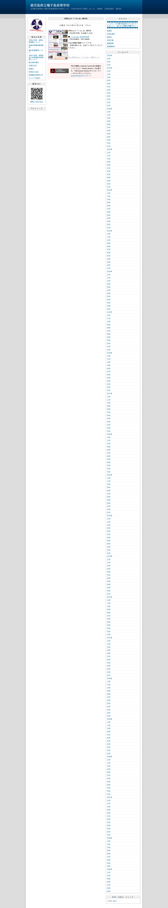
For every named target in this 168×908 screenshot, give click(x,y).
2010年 (109, 678)
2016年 (109, 434)
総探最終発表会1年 (36, 75)
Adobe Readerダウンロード (81, 76)
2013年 (109, 556)
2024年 (109, 108)
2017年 (109, 393)
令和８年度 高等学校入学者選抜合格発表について (36, 57)
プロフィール (36, 108)
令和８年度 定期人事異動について (36, 41)
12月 (108, 71)
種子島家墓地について (36, 51)
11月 (108, 74)
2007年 (109, 797)
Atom (115, 901)
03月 (108, 58)
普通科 (109, 31)
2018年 (109, 353)
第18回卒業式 (34, 62)
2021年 (109, 231)
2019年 (109, 312)
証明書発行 (111, 46)
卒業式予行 (33, 65)
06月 (108, 90)
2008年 (109, 756)
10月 (108, 77)
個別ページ (95, 57)
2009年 (109, 719)
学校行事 (110, 40)
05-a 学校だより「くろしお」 (79, 57)
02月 (108, 62)
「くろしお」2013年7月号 (79, 37)
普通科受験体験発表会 (36, 46)
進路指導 (110, 43)
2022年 (109, 190)
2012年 (109, 597)
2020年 (109, 271)
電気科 (109, 37)
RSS (110, 901)
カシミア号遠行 (34, 78)
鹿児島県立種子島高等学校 (50, 5)
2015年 (109, 475)
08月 (108, 83)
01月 (108, 65)
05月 (108, 93)
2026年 (109, 55)
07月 (108, 87)
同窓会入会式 (34, 72)
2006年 (109, 838)
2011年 (109, 637)
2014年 (109, 515)
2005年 (109, 869)
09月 (108, 80)
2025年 (109, 68)
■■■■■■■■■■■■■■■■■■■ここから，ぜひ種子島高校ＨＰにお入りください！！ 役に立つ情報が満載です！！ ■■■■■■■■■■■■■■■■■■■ (123, 25)
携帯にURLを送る (36, 102)
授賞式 (31, 69)
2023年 (109, 149)
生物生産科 (111, 34)
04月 (108, 96)
